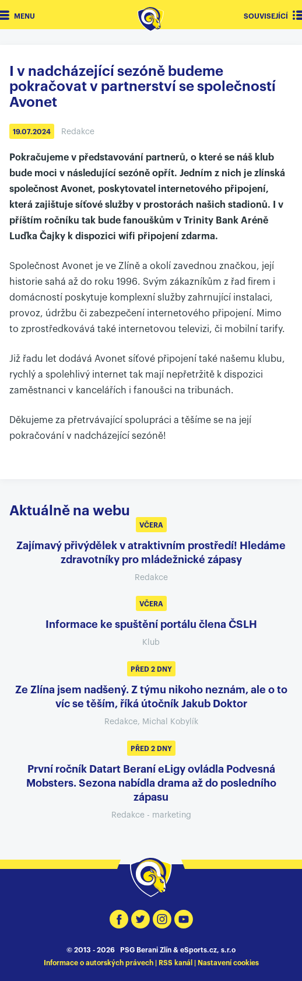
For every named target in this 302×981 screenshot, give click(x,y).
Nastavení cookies (228, 962)
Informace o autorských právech (98, 962)
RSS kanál (175, 962)
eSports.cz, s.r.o (208, 950)
